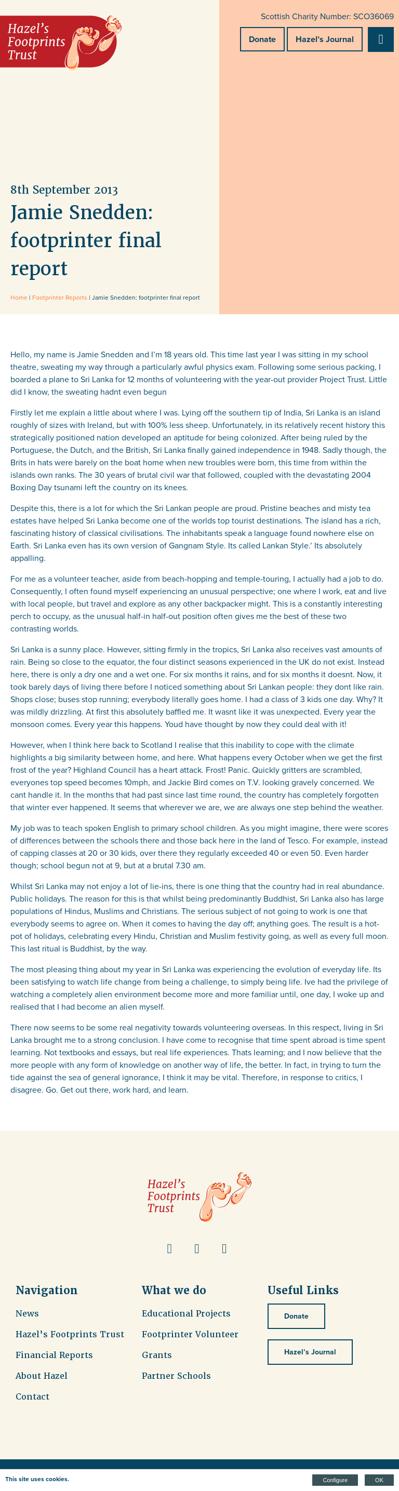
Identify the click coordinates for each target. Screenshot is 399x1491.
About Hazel (42, 1376)
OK (379, 1480)
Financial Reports (54, 1355)
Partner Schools (176, 1376)
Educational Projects (186, 1313)
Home (19, 297)
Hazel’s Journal (325, 39)
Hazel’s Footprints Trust (70, 1334)
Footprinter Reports (59, 297)
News (27, 1313)
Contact (32, 1396)
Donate (262, 39)
